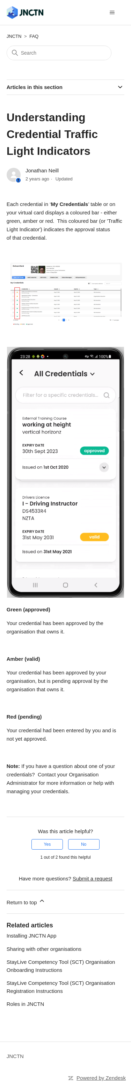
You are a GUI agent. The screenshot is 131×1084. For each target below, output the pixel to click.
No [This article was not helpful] (83, 844)
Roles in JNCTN (25, 1004)
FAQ (33, 36)
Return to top (26, 901)
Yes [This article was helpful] (47, 844)
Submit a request (92, 878)
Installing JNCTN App (32, 936)
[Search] (59, 53)
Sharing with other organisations (44, 949)
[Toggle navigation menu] (112, 12)
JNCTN (14, 36)
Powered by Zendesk (101, 1078)
